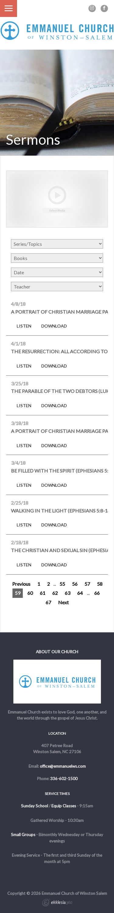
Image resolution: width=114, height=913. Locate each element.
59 (17, 593)
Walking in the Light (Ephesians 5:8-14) (61, 510)
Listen (24, 326)
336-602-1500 (64, 778)
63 (67, 593)
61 (42, 593)
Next (63, 602)
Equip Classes (63, 805)
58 (99, 584)
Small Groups (23, 834)
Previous (21, 584)
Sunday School (34, 805)
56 (75, 584)
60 (30, 593)
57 (87, 584)
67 (48, 602)
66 (97, 593)
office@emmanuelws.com (63, 766)
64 (80, 593)
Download (54, 326)
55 (62, 584)
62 (55, 593)
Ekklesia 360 (57, 903)
